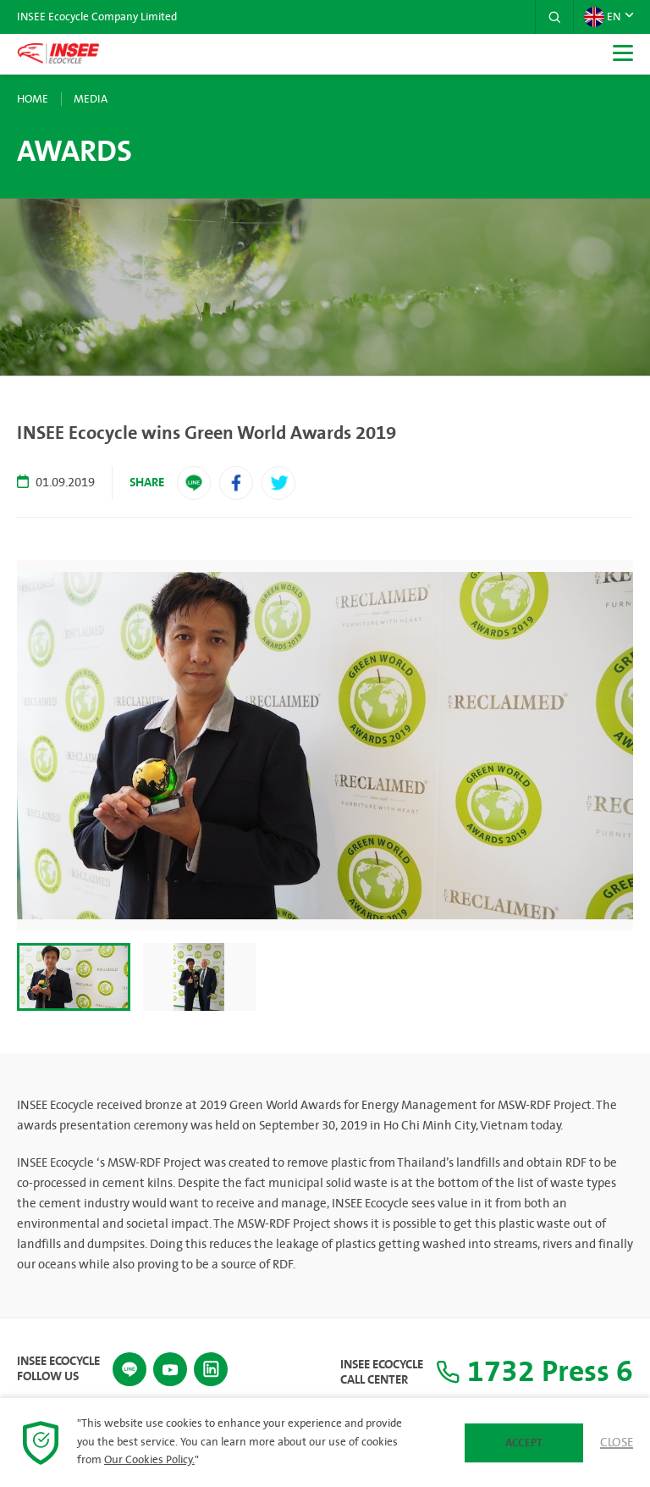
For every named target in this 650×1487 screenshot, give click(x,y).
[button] (554, 17)
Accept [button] (524, 1442)
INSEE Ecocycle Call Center (381, 1372)
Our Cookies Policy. (149, 1459)
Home (32, 99)
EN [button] (602, 17)
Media (90, 99)
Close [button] (616, 1443)
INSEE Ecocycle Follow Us (58, 1369)
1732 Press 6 (534, 1372)
